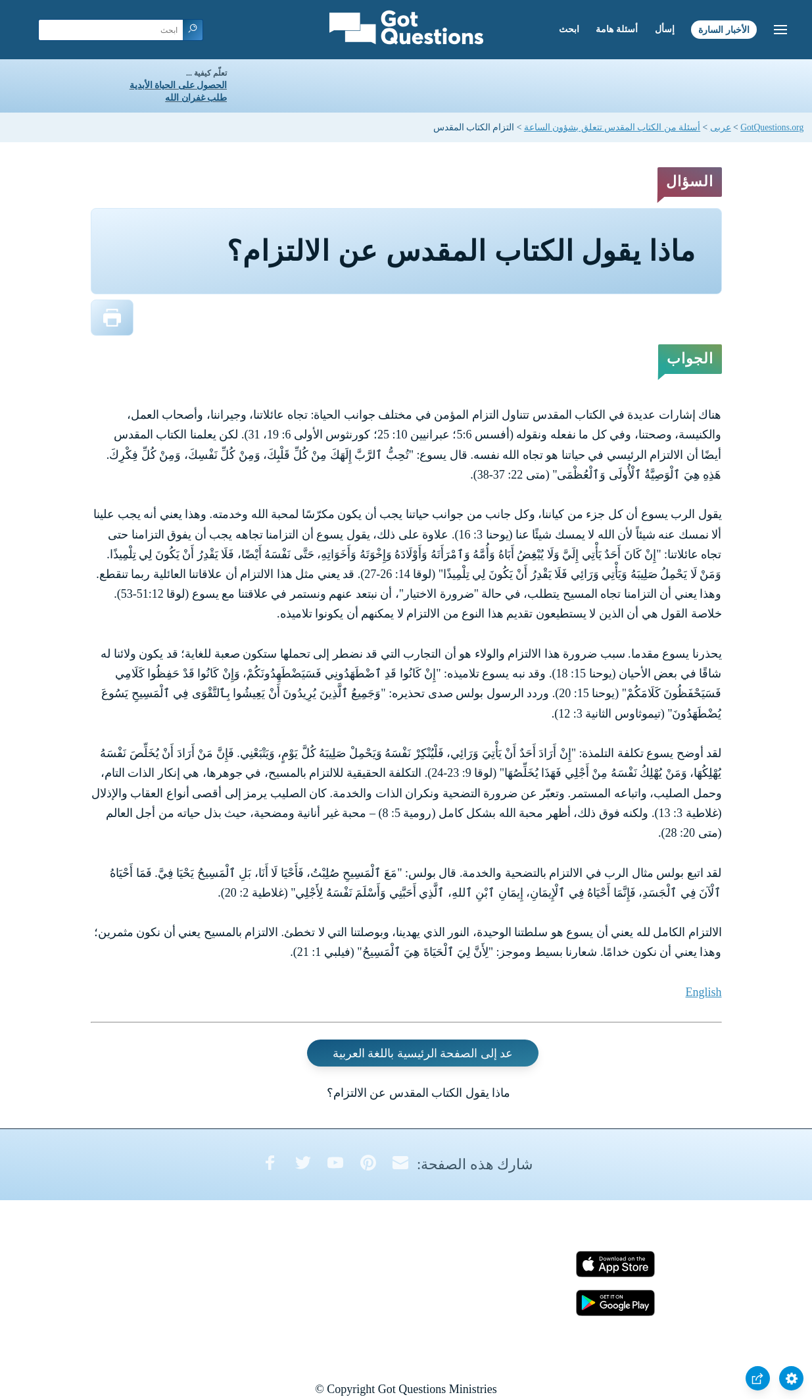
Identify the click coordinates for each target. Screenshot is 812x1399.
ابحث (569, 29)
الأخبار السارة (724, 29)
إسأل (665, 29)
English (703, 992)
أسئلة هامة (617, 29)
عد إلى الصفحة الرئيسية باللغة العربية (423, 1053)
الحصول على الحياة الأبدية (178, 85)
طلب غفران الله (196, 98)
